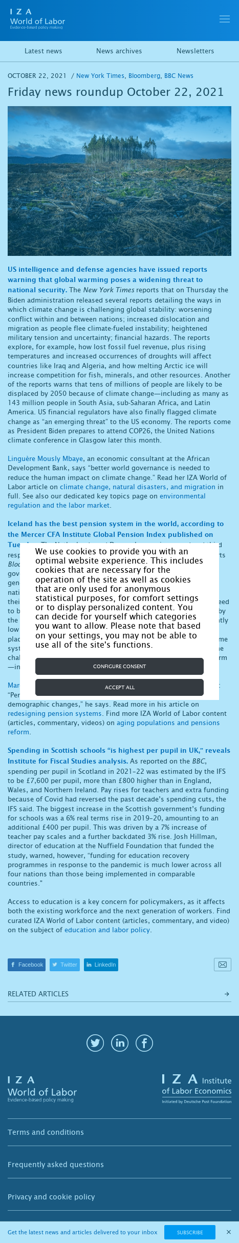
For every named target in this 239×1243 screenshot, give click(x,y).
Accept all (120, 687)
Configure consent (119, 666)
